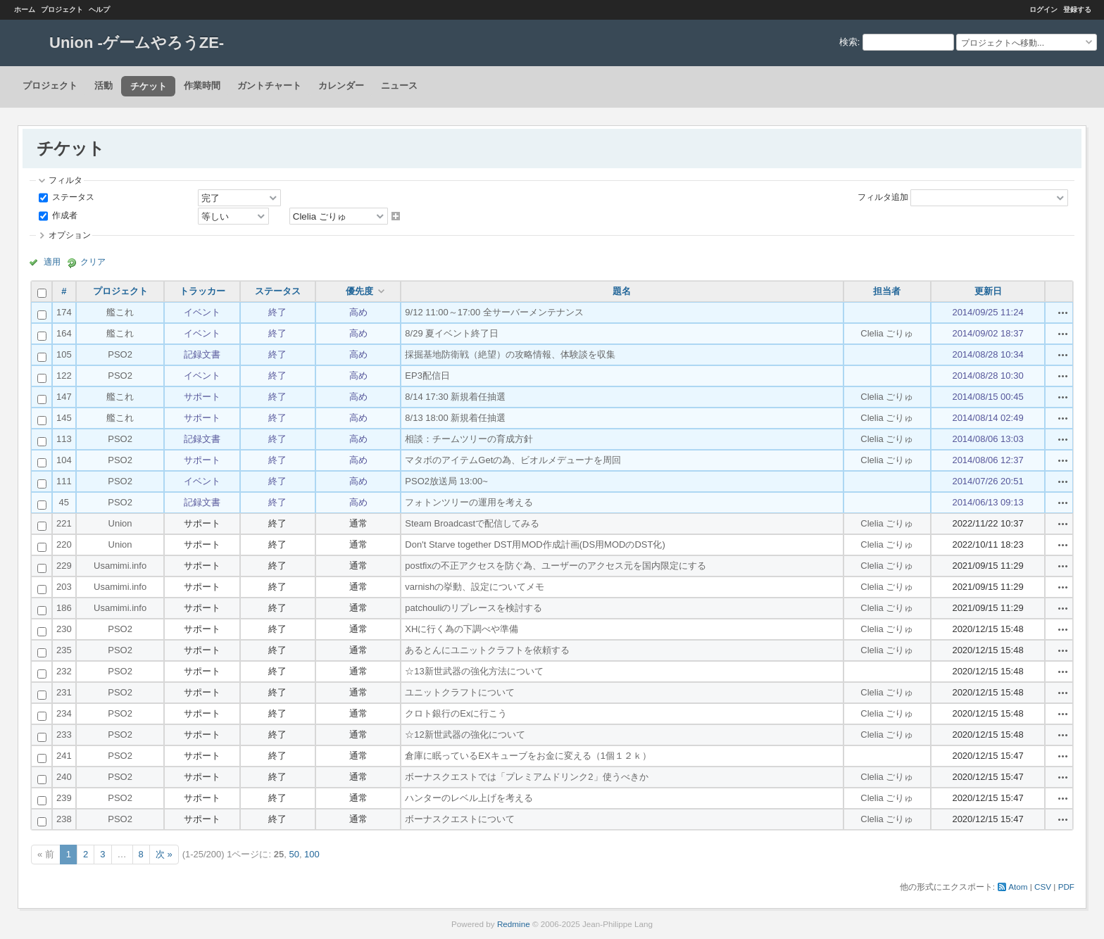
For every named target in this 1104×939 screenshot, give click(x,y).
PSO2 (120, 354)
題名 (622, 291)
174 (64, 312)
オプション (70, 234)
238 (64, 819)
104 (64, 460)
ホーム (24, 9)
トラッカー (202, 291)
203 (64, 586)
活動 (103, 85)
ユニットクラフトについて (460, 692)
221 (64, 523)
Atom (1017, 886)
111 (64, 481)
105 (64, 354)
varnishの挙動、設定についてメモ (474, 586)
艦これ (120, 312)
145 (64, 417)
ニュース (399, 85)
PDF (1066, 886)
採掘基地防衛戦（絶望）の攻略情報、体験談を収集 (510, 354)
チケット (148, 86)
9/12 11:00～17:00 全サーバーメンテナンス (494, 312)
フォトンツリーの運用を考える (469, 502)
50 (294, 854)
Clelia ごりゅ (886, 333)
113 (64, 439)
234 (64, 713)
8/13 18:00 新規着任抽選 (455, 417)
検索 (848, 42)
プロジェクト (62, 9)
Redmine (513, 923)
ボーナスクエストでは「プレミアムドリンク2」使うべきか (526, 776)
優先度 (359, 291)
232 (64, 671)
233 (64, 734)
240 (64, 776)
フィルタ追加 (883, 196)
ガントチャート (269, 85)
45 (64, 502)
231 (64, 692)
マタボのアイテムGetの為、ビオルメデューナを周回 (513, 460)
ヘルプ (99, 9)
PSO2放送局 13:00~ (446, 481)
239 (64, 798)
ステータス (72, 196)
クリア (93, 261)
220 (64, 544)
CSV (1042, 886)
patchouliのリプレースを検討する (473, 608)
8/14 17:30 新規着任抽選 (455, 396)
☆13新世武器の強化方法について (474, 671)
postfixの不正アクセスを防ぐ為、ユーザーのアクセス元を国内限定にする (555, 565)
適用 (52, 261)
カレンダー (341, 85)
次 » (164, 854)
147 (64, 396)
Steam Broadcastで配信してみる (472, 523)
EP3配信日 (427, 375)
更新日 (988, 291)
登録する (1077, 9)
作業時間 (202, 85)
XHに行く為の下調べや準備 (461, 629)
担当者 (887, 291)
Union (120, 523)
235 (64, 650)
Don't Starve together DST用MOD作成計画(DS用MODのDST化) (535, 544)
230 (64, 629)
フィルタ (65, 179)
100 (312, 854)
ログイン (1043, 9)
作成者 (63, 215)
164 (64, 333)
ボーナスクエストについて (460, 819)
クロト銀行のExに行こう (456, 713)
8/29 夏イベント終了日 (451, 333)
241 (64, 755)
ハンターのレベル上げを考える (469, 798)
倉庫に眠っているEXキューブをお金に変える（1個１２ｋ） (528, 755)
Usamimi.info (120, 565)
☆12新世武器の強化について (465, 734)
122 (64, 375)
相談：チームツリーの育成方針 (469, 439)
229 (64, 565)
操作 (1063, 312)
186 (64, 608)
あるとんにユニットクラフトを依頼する (487, 650)
